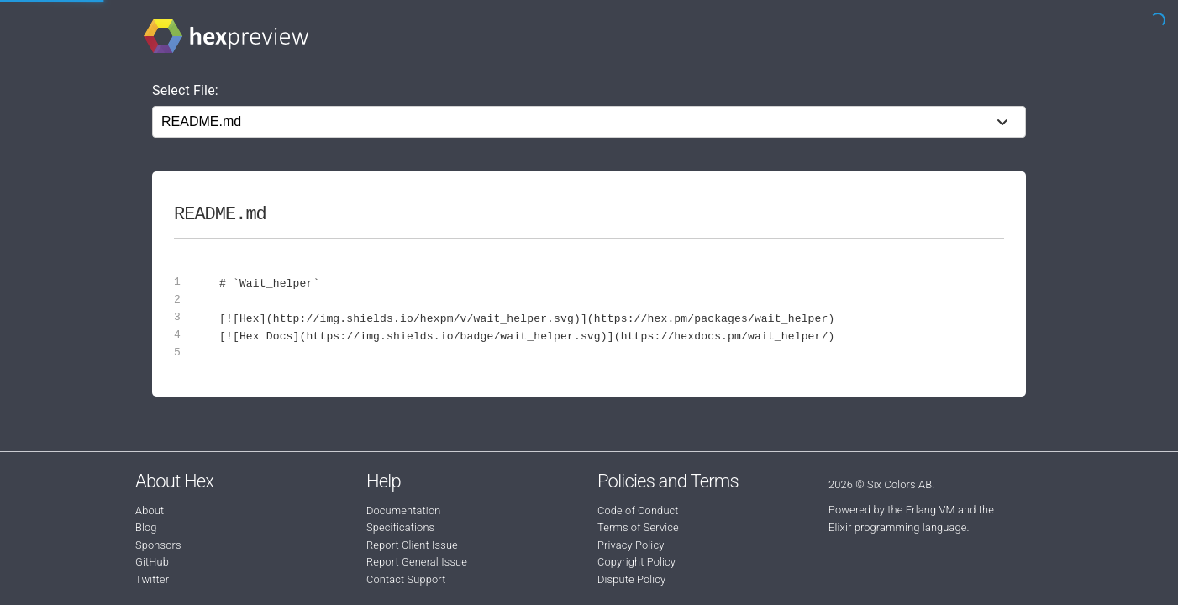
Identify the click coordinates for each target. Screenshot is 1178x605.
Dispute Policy (631, 579)
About (149, 510)
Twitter (152, 579)
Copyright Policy (636, 561)
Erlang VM (930, 509)
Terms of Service (638, 527)
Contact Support (405, 579)
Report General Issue (416, 561)
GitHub (152, 561)
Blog (146, 527)
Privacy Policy (630, 545)
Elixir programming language (897, 527)
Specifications (400, 527)
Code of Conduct (638, 510)
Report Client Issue (412, 545)
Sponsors (158, 545)
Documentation (403, 510)
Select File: (185, 90)
